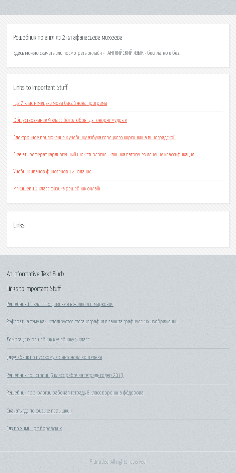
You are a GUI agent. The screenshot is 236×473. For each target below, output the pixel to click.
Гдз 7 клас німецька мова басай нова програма (60, 103)
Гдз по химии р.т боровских (34, 428)
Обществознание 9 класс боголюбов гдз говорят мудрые (70, 120)
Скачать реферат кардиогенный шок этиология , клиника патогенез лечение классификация (103, 154)
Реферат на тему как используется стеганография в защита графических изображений (92, 321)
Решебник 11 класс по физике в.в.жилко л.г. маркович (60, 304)
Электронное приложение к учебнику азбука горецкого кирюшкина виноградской (94, 137)
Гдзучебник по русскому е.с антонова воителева (54, 357)
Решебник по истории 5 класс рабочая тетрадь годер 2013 (65, 375)
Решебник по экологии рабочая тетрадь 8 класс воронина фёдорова (75, 393)
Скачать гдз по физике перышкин (39, 411)
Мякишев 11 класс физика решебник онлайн (57, 188)
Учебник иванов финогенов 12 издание (52, 171)
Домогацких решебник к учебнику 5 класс (48, 339)
